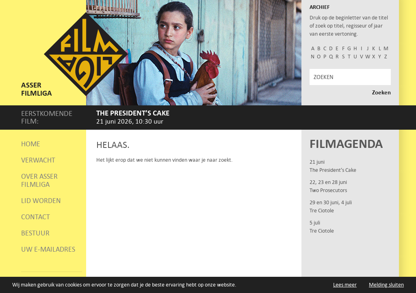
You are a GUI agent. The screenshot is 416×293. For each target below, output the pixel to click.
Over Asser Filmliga (39, 180)
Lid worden (41, 201)
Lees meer (345, 284)
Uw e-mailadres (48, 249)
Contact (35, 217)
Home (30, 144)
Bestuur (35, 233)
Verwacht (38, 160)
